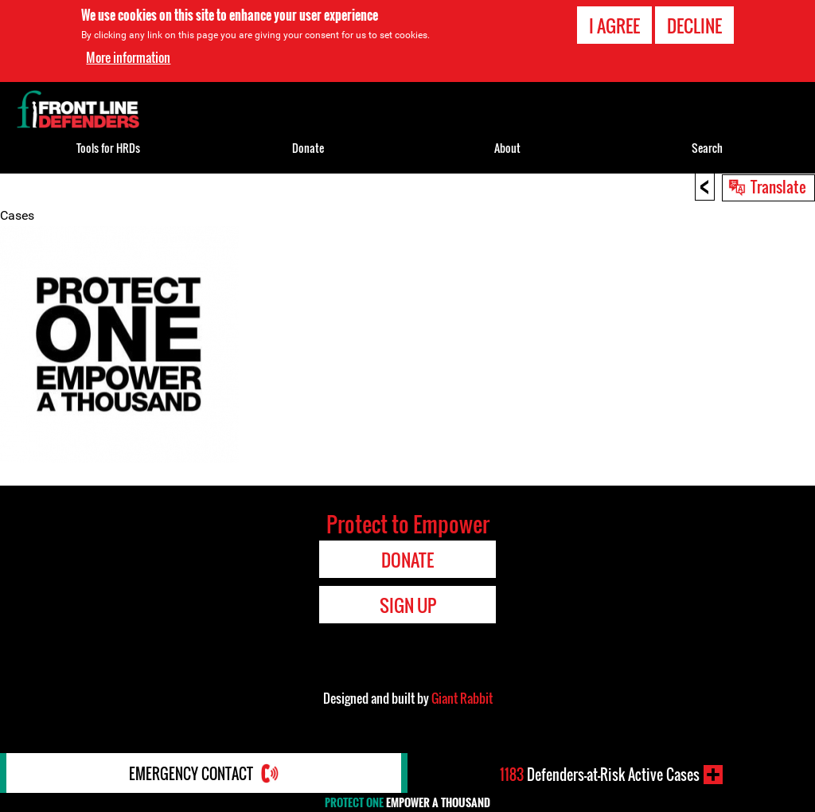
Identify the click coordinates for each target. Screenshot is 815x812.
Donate (308, 147)
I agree (614, 25)
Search (707, 147)
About (507, 147)
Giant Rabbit (462, 698)
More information (128, 57)
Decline (694, 25)
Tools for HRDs (108, 147)
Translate (778, 186)
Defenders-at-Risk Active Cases (600, 774)
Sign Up (408, 605)
